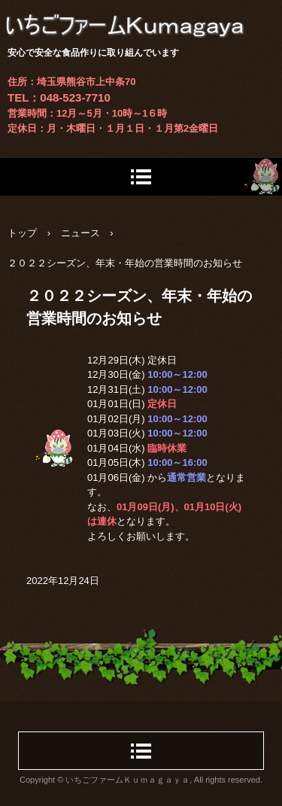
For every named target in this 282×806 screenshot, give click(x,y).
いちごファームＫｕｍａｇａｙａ (141, 14)
